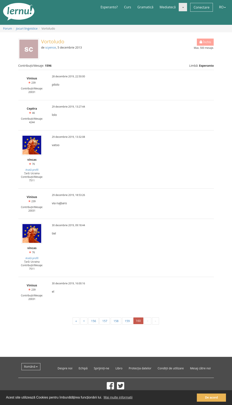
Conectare (201, 7)
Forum (7, 28)
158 (115, 321)
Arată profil (31, 169)
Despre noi (65, 368)
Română (31, 367)
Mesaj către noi (200, 368)
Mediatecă (168, 7)
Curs (127, 7)
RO (222, 7)
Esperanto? (109, 7)
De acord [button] (211, 397)
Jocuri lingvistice (27, 28)
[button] (183, 7)
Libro (119, 368)
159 (127, 321)
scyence (50, 47)
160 (138, 321)
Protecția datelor (140, 368)
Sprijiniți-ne (101, 368)
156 (93, 321)
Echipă (83, 368)
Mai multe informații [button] (118, 397)
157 (104, 321)
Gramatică (145, 7)
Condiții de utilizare (171, 368)
